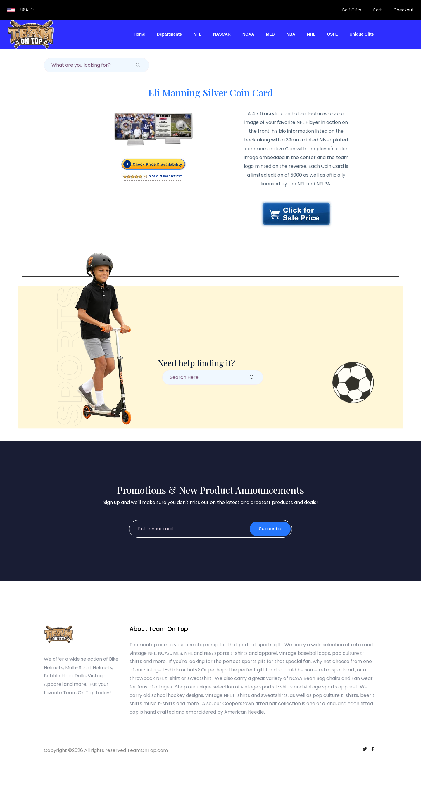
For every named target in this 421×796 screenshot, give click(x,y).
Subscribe (270, 529)
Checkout (404, 10)
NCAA (248, 34)
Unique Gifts (361, 34)
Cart (377, 10)
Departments (169, 34)
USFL (332, 34)
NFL (197, 34)
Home (139, 34)
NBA (291, 34)
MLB (270, 34)
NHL (311, 34)
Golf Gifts (351, 10)
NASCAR (222, 34)
